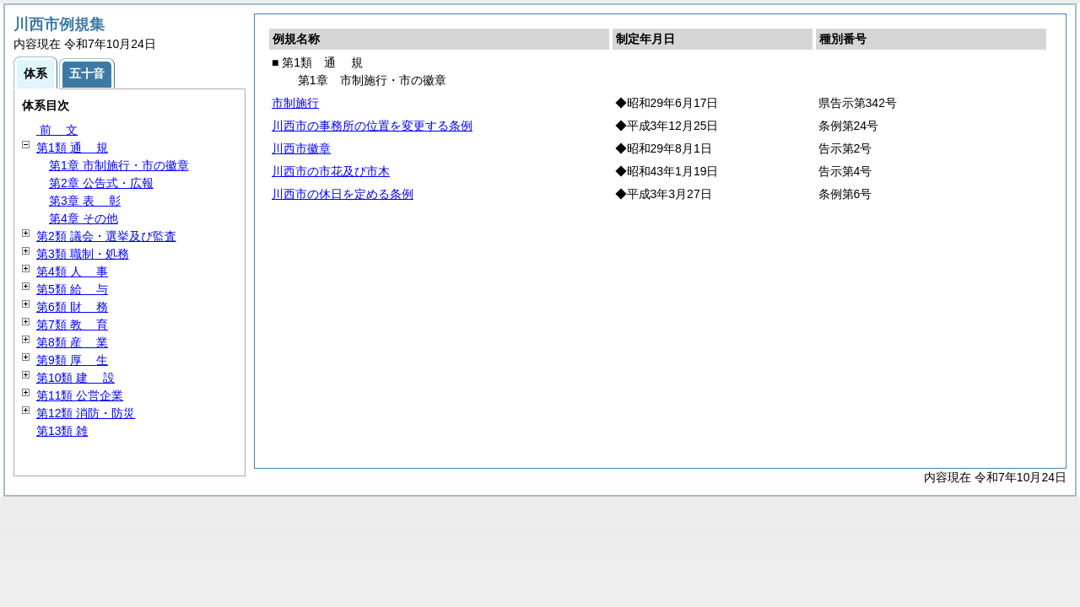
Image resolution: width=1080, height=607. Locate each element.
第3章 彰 (85, 200)
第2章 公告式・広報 (101, 183)
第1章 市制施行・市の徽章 (119, 165)
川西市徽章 (301, 148)
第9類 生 (72, 360)
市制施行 (295, 103)
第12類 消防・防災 (85, 413)
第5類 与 (72, 289)
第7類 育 (72, 324)
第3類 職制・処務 (82, 254)
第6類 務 (72, 307)
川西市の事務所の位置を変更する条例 (372, 125)
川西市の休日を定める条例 (342, 194)
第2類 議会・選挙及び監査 (106, 236)
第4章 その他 (83, 218)
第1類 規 (72, 147)
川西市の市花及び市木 (331, 171)
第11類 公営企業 (79, 395)
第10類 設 (75, 377)
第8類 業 (72, 342)
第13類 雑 (62, 431)
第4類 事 (72, 271)
